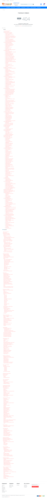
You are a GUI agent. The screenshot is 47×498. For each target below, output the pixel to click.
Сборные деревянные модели (8, 311)
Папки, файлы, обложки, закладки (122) (11, 61)
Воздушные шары (5, 449)
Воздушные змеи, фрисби (6, 469)
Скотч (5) (7, 63)
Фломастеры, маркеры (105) (9, 54)
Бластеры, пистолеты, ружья (8, 243)
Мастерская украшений (6, 407)
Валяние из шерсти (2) (9, 160)
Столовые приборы (6, 453)
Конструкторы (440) (7, 88)
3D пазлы (5, 305)
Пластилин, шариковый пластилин (8, 286)
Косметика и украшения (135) (9, 44)
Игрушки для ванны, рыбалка (7, 320)
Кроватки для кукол (6, 254)
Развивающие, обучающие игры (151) (10, 183)
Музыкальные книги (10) (9, 133)
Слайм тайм (5, 398)
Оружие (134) (7, 38)
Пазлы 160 (5, 301)
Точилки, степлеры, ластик (7, 278)
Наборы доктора (5, 359)
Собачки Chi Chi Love (6, 393)
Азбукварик (5, 291)
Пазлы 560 (5, 296)
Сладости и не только (6, 289)
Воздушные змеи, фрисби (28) (9, 217)
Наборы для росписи (6, 408)
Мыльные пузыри (5, 478)
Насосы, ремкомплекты (6, 464)
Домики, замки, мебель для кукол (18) (10, 49)
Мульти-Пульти (5, 394)
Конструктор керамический (9, 93)
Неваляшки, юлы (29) (8, 83)
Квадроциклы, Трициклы (6, 426)
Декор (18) (7, 177)
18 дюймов (5, 369)
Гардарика (5, 404)
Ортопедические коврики (6, 386)
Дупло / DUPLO (5, 347)
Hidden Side (7, 95)
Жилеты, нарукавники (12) (9, 210)
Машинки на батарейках (7, 236)
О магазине (23, 7)
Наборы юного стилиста (7, 356)
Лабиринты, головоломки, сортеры (9, 310)
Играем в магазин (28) (9, 118)
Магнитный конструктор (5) (10, 92)
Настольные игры (5, 428)
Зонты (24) (7, 223)
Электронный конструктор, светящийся (9, 331)
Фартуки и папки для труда (7, 279)
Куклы (4, 258)
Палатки (4, 477)
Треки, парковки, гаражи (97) (9, 34)
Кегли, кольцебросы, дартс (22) (10, 222)
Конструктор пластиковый (7, 336)
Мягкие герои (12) (8, 138)
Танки (5, 247)
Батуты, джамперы (6, 468)
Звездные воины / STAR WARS (7, 350)
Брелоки (4, 389)
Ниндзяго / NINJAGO (6, 349)
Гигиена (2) (7, 87)
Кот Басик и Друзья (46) (9, 137)
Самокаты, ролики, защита (7, 373)
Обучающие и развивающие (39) (10, 71)
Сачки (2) (7, 221)
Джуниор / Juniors (8, 96)
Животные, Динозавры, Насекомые (8, 439)
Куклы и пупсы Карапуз (7, 260)
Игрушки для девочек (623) (7, 42)
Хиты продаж (33, 7)
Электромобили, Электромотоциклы (8, 425)
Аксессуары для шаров (6, 447)
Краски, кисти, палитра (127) (9, 57)
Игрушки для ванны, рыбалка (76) (10, 82)
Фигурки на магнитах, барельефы (8, 420)
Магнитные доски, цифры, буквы (7, 306)
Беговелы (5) (7, 122)
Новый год (4, 448)
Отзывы (8, 0)
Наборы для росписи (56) (9, 159)
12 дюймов (5, 367)
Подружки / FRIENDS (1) (9, 105)
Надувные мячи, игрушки (6, 462)
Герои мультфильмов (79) (7, 129)
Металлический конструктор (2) (10, 91)
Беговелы (4, 365)
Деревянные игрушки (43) (9, 74)
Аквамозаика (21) (8, 163)
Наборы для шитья (8, 162)
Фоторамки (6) (8, 154)
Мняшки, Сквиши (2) (8, 147)
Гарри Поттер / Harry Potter (10, 100)
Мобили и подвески (6, 316)
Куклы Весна (5, 267)
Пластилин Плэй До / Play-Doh (7, 417)
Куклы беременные (6, 264)
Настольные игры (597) (7, 181)
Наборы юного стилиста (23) (10, 112)
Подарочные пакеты (6, 454)
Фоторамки (5, 403)
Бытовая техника (6, 360)
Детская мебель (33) (7, 192)
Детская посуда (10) (8, 48)
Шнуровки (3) (7, 75)
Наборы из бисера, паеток (7, 416)
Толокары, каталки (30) (7, 125)
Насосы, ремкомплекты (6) (9, 213)
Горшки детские (5, 322)
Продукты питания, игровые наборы (8, 357)
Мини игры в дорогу (6, 433)
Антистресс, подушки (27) (9, 143)
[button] (8, 7)
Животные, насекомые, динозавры (8, 249)
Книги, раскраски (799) (7, 130)
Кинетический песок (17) (9, 164)
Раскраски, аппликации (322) (9, 134)
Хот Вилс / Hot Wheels (9, 33)
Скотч (4, 285)
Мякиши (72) (7, 78)
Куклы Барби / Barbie (7, 268)
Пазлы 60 (5, 297)
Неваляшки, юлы (5, 321)
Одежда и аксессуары (6, 255)
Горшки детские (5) (8, 84)
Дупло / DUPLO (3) (8, 104)
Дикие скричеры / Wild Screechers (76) (11, 36)
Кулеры (4, 442)
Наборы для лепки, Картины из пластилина (9, 419)
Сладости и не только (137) (8, 67)
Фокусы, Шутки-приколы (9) (9, 185)
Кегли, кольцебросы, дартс (7, 473)
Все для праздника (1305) (7, 198)
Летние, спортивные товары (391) (9, 215)
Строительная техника (7, 248)
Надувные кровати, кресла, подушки (8, 463)
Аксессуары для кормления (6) (10, 86)
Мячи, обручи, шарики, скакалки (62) (10, 218)
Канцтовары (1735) (6, 50)
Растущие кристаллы (6, 377)
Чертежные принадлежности (7, 283)
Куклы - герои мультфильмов (8, 259)
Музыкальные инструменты (7, 438)
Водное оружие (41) (8, 219)
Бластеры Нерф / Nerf (7, 242)
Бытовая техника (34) (9, 117)
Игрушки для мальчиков (6, 233)
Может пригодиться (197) (7, 189)
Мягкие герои (5, 388)
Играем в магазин (6, 361)
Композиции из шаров (7, 451)
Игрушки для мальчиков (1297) (8, 32)
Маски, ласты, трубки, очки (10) (10, 209)
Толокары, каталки (5, 374)
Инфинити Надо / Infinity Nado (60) (10, 37)
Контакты (38, 7)
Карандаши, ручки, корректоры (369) (11, 59)
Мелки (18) (7, 62)
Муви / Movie (5, 345)
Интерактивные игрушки (6, 385)
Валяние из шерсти (6, 409)
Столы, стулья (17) (8, 196)
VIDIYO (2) (7, 97)
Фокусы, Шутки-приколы (6, 432)
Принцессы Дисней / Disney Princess (10, 101)
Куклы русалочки (6, 263)
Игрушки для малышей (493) (8, 76)
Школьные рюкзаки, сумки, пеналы (8, 274)
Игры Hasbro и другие (6, 435)
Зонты (4, 474)
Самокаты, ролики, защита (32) (8, 124)
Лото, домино (5, 307)
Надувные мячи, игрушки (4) (9, 211)
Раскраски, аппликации (6, 383)
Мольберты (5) (8, 197)
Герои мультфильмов (6, 379)
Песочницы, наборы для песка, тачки (8, 476)
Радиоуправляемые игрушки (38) (10, 40)
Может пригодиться (6, 437)
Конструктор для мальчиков (7, 328)
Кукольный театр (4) (8, 70)
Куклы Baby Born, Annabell (7, 266)
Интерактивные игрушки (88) (8, 135)
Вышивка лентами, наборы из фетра (8, 415)
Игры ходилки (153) (8, 184)
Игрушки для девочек (6, 253)
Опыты (4, 376)
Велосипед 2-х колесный (6, 366)
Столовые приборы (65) (9, 202)
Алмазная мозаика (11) (8, 151)
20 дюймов (5, 370)
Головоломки (5, 429)
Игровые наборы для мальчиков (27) (10, 120)
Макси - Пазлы (6, 300)
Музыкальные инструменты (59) (8, 190)
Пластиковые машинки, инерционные (9, 237)
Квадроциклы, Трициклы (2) (9, 180)
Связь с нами (12, 0)
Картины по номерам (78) (9, 156)
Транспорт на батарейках (7, 239)
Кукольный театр (5, 292)
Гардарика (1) (7, 155)
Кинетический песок (6, 413)
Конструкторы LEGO (6, 338)
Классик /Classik (8, 109)
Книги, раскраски (5, 380)
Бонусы (28, 7)
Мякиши (4, 317)
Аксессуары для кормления (7, 324)
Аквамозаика (5, 412)
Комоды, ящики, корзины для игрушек (8, 441)
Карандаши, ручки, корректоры (7, 281)
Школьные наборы (5, 275)
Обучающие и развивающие (7, 293)
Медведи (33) (7, 142)
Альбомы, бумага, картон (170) (10, 58)
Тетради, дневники (6, 277)
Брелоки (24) (7, 139)
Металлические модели (7, 238)
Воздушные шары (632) (9, 200)
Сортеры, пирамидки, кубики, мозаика (8, 318)
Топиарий (7, 150)
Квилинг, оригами (5, 421)
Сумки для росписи (6, 399)
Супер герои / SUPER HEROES (10, 103)
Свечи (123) (7, 201)
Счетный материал (6, 282)
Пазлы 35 (5, 295)
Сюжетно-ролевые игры (6, 355)
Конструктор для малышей (7, 333)
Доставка (4, 0)
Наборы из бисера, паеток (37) (10, 168)
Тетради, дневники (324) (9, 55)
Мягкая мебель (5, 443)
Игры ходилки (5, 431)
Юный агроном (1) (8, 152)
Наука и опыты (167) (6, 126)
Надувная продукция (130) (7, 206)
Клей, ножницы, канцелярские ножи (8, 287)
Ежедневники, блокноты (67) (9, 53)
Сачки (4, 472)
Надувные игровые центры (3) (10, 214)
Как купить (13, 7)
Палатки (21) (7, 227)
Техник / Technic (5, 353)
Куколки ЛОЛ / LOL (6, 262)
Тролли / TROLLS (5, 341)
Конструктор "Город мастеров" (8, 330)
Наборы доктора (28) (8, 116)
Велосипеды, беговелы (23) (7, 121)
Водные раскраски (6, 273)
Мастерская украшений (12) (9, 158)
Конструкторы (5, 327)
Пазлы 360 (5, 304)
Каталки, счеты (6, 309)
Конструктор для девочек (7, 332)
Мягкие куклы (5, 390)
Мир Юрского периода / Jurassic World (8, 342)
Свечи (4, 452)
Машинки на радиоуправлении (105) (10, 41)
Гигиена (4, 325)
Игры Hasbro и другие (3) (9, 188)
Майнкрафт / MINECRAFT (9, 108)
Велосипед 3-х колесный (6, 371)
